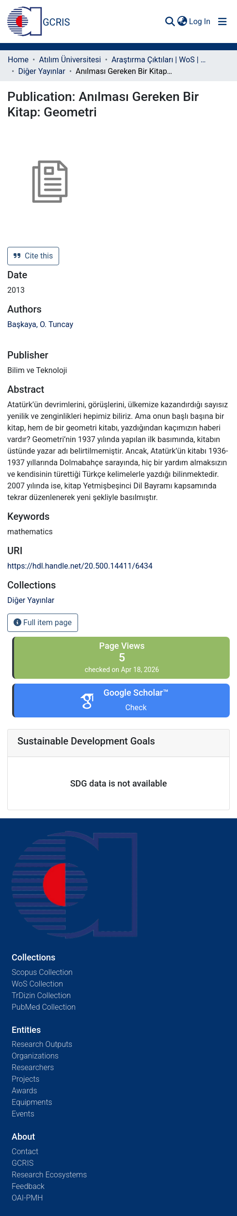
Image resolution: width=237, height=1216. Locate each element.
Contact (25, 1151)
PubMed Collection (44, 1007)
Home (18, 59)
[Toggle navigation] (222, 22)
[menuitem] (182, 22)
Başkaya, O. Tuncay (40, 324)
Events (23, 1113)
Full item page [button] (43, 622)
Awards (24, 1090)
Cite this (33, 255)
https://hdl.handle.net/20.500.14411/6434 (80, 566)
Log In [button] (200, 21)
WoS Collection (37, 983)
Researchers (33, 1067)
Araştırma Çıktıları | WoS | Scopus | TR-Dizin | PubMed (159, 59)
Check (135, 707)
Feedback (28, 1186)
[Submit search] (170, 22)
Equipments (32, 1102)
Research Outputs (42, 1044)
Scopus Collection (42, 972)
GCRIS (22, 1163)
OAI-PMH (27, 1197)
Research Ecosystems (49, 1174)
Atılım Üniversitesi (70, 59)
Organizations (35, 1055)
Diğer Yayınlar (41, 71)
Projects (25, 1079)
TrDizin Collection (41, 995)
